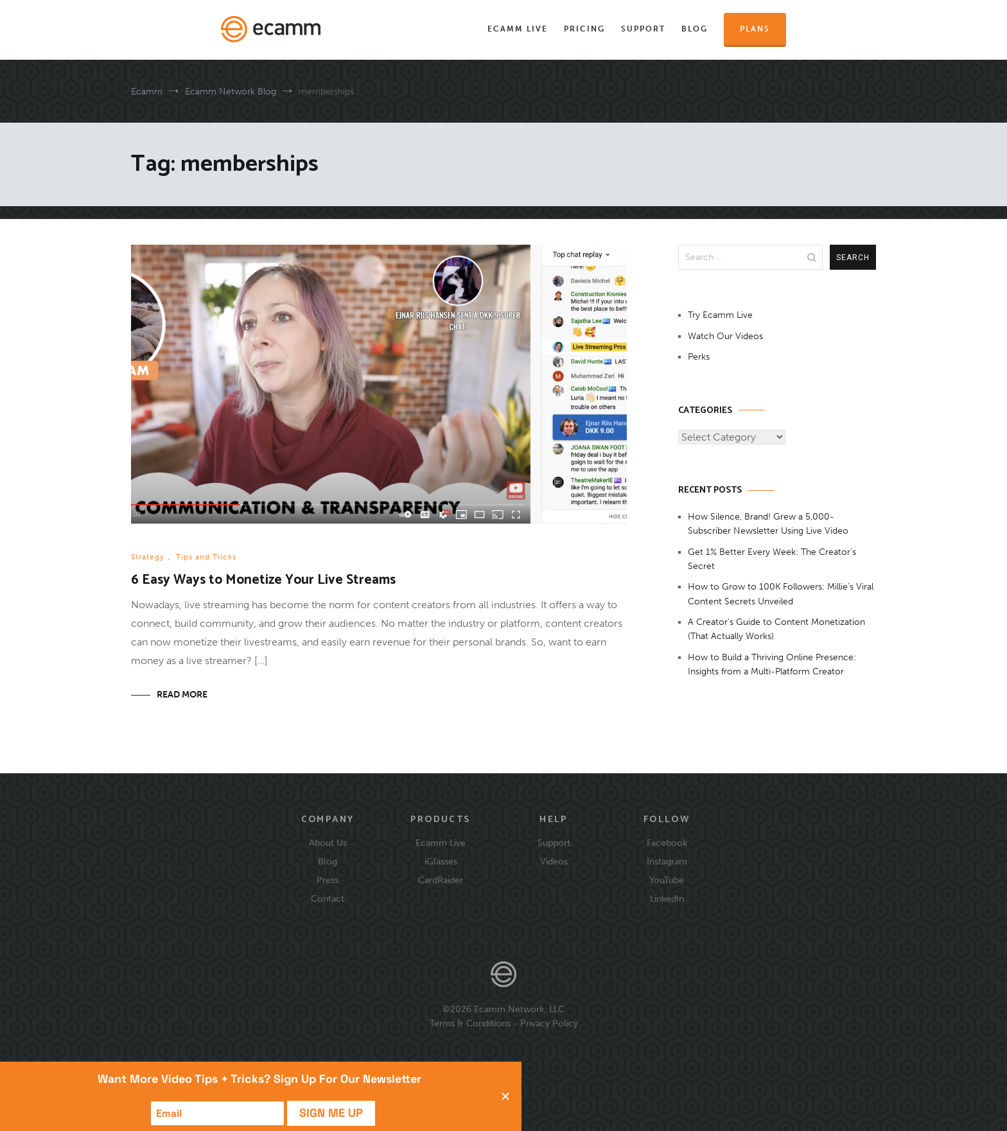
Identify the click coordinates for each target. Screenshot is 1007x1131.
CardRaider (440, 880)
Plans (755, 28)
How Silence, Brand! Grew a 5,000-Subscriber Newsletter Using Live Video (768, 523)
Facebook (667, 842)
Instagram (667, 861)
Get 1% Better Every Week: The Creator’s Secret (772, 559)
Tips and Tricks (206, 556)
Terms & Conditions (470, 1023)
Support (643, 28)
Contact (327, 898)
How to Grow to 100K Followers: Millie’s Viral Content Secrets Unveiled (780, 593)
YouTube (666, 880)
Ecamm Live (517, 28)
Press (327, 880)
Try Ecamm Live (720, 315)
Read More (182, 694)
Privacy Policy (549, 1023)
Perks (699, 356)
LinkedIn (667, 898)
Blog (694, 28)
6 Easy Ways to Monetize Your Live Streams (263, 580)
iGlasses (441, 861)
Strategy (147, 556)
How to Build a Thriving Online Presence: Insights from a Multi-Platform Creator (772, 664)
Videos (554, 861)
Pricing (584, 28)
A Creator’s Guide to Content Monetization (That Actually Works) (776, 629)
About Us (328, 842)
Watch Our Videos (725, 336)
